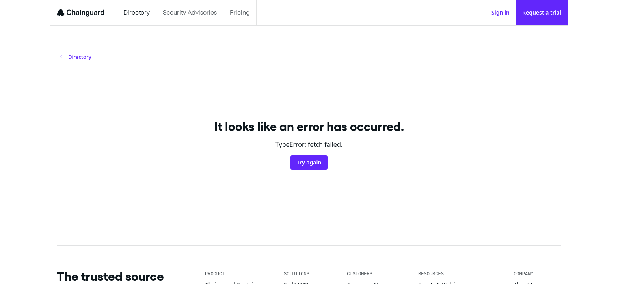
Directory (136, 12)
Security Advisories (190, 12)
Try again (309, 162)
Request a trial (541, 12)
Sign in (500, 12)
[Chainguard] (80, 12)
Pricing (240, 12)
